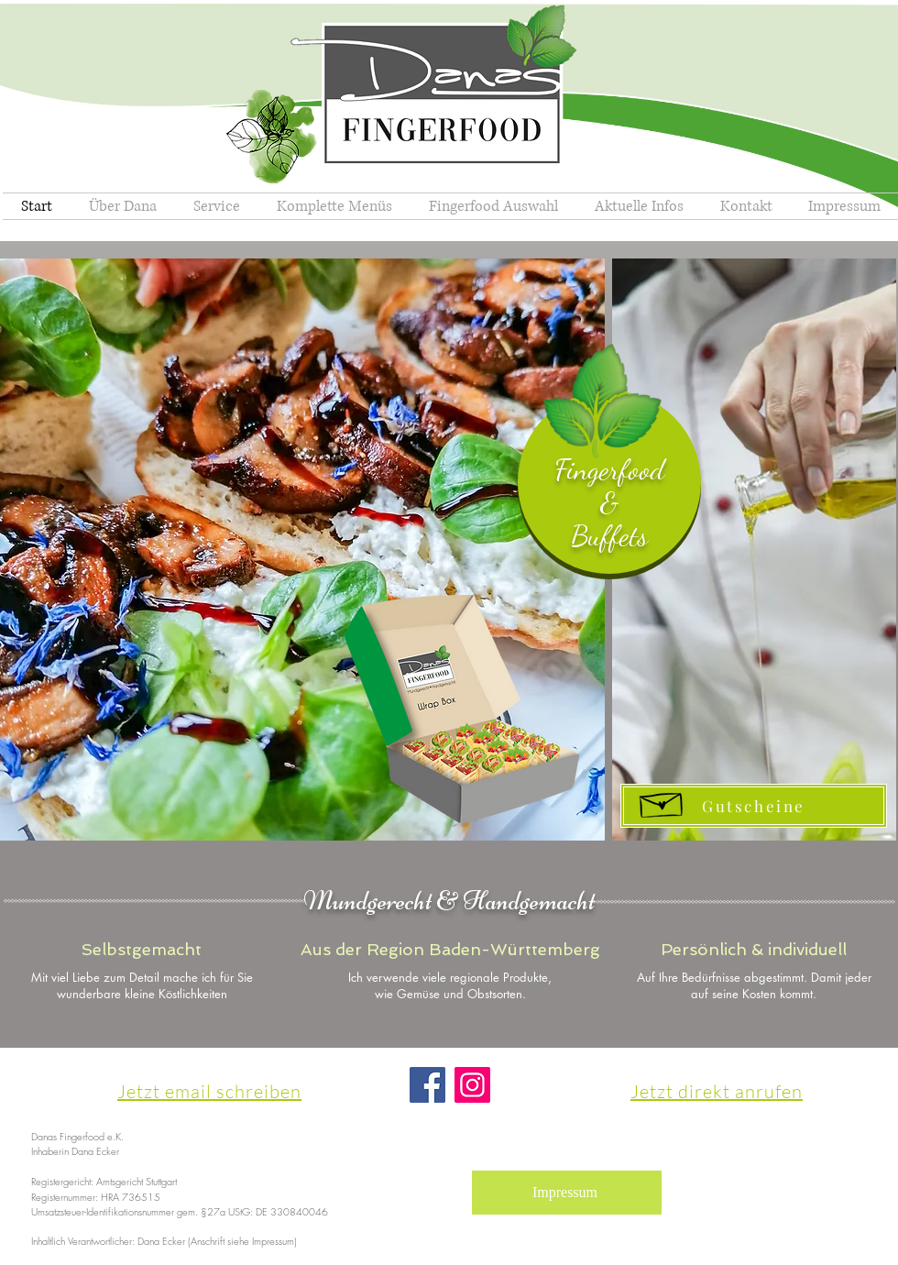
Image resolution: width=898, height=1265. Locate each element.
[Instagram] (472, 1085)
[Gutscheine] (753, 806)
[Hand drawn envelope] (662, 801)
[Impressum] (567, 1193)
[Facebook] (427, 1085)
